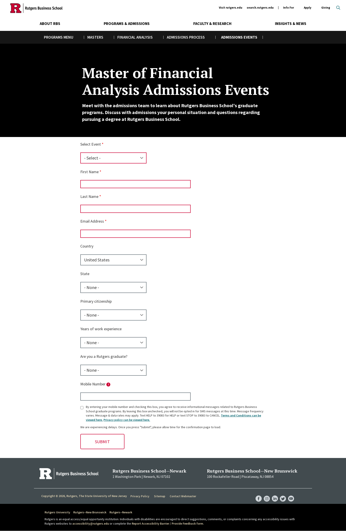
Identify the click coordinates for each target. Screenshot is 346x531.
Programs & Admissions (127, 23)
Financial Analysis (135, 37)
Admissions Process (186, 37)
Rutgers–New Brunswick (89, 512)
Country (86, 246)
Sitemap (158, 496)
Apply (307, 8)
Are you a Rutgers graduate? (103, 356)
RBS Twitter (282, 494)
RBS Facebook (257, 494)
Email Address (92, 221)
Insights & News (290, 23)
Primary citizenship (96, 301)
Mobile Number (95, 384)
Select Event (90, 144)
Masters (95, 37)
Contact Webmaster (182, 496)
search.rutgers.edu (260, 7)
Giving (325, 7)
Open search (338, 7)
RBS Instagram (265, 494)
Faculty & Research (212, 23)
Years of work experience (101, 328)
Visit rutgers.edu (230, 7)
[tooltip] (108, 385)
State (84, 273)
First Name (89, 171)
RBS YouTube (291, 494)
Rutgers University (57, 512)
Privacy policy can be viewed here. (126, 420)
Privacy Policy (139, 496)
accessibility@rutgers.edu (90, 523)
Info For (288, 8)
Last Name (89, 196)
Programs (53, 37)
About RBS (50, 23)
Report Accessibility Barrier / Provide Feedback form (167, 523)
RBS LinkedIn (274, 494)
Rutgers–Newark (120, 512)
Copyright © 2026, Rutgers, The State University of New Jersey (84, 496)
